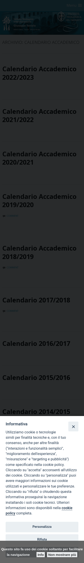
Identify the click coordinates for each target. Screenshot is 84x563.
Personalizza (42, 527)
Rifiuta (42, 539)
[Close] (73, 426)
